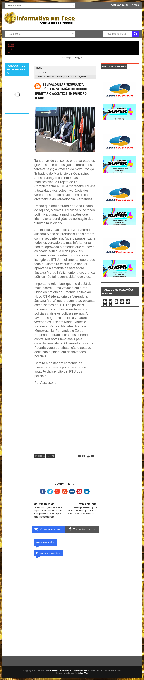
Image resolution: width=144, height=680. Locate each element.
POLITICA (42, 72)
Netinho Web (81, 673)
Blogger (78, 57)
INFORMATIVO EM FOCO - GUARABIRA (68, 670)
